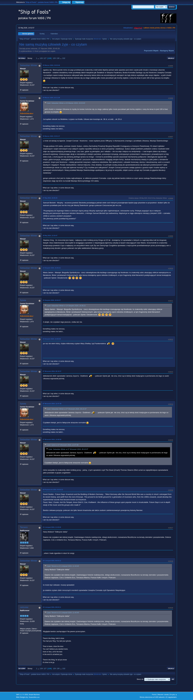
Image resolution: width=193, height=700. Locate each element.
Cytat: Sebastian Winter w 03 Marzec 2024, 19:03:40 (66, 103)
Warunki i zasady (163, 694)
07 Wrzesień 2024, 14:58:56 (52, 439)
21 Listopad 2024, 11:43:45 (52, 527)
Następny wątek (167, 51)
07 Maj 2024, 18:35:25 (50, 198)
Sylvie (104, 39)
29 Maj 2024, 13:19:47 (50, 235)
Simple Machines (34, 694)
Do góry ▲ (173, 694)
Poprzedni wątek (151, 51)
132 (63, 58)
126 (41, 58)
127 (44, 58)
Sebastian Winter (28, 65)
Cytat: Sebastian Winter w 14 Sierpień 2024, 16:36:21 (66, 306)
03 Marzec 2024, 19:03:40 (51, 65)
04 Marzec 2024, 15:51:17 (51, 136)
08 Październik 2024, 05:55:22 (53, 489)
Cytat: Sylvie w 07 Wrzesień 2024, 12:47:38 (62, 445)
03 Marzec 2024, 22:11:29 (51, 97)
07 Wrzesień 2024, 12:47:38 (52, 403)
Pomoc (154, 694)
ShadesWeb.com (34, 697)
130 (57, 58)
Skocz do (140, 679)
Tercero (24, 527)
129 (54, 58)
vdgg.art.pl (138, 28)
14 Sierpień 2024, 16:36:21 (52, 268)
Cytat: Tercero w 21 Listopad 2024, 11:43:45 (63, 566)
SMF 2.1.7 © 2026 (22, 694)
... (39, 58)
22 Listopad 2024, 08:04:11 (52, 607)
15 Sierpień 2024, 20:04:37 (52, 300)
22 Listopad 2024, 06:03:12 (52, 560)
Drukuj (171, 58)
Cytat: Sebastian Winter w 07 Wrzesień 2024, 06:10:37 (66, 409)
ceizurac (24, 607)
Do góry (21, 668)
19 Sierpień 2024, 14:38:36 (52, 339)
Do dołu (21, 58)
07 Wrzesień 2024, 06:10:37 (52, 371)
